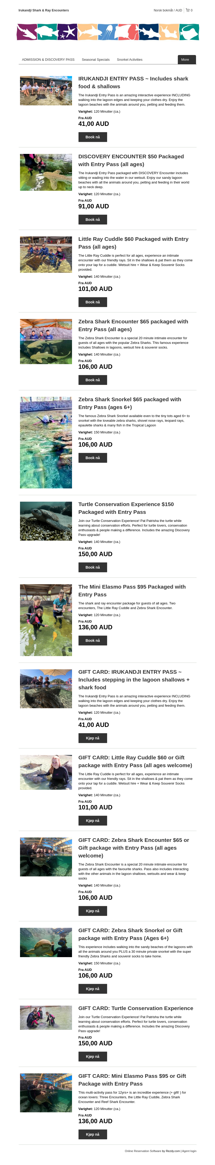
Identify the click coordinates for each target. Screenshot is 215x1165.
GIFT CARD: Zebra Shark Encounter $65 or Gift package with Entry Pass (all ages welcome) (134, 848)
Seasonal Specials (96, 60)
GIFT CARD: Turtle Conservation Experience (136, 1008)
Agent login (189, 1151)
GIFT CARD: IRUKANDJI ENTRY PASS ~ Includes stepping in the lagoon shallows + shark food (134, 679)
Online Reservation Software (143, 1151)
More (186, 60)
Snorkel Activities (129, 60)
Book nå (93, 137)
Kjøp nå (92, 738)
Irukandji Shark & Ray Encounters (44, 10)
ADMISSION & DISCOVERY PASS (48, 60)
